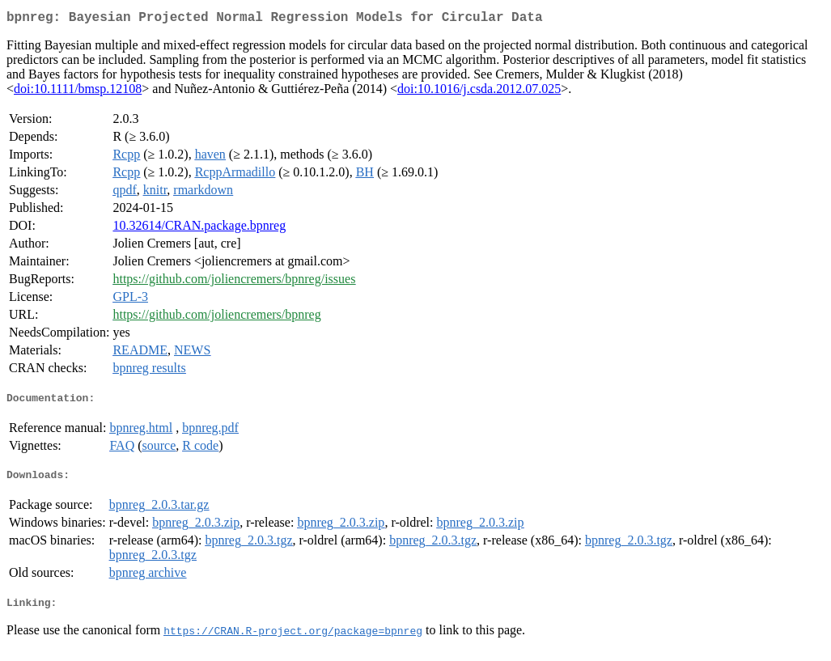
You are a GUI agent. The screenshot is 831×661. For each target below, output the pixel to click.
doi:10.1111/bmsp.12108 (78, 92)
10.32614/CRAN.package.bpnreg (199, 228)
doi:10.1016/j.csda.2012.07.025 (479, 92)
